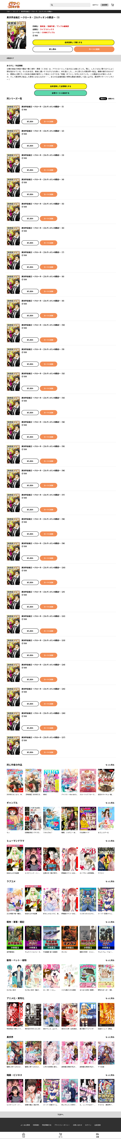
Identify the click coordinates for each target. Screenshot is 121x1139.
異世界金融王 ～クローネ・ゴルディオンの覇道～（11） (43, 349)
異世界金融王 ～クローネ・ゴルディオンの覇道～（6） (43, 228)
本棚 (97, 1137)
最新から (111, 99)
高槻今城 (51, 26)
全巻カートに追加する (60, 93)
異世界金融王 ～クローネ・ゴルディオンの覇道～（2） (43, 131)
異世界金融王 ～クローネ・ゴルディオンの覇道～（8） (43, 276)
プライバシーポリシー (62, 1125)
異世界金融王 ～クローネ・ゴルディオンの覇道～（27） (44, 737)
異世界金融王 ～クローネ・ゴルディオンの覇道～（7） (43, 252)
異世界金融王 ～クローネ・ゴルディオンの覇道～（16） (44, 470)
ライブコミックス (47, 29)
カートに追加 (94, 49)
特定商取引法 (46, 1125)
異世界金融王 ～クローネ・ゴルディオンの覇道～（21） (44, 592)
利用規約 (36, 1125)
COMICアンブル (48, 32)
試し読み (52, 49)
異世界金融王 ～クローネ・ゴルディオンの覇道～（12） (44, 373)
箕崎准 (42, 26)
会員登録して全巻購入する (60, 86)
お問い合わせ (77, 1125)
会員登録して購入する (73, 42)
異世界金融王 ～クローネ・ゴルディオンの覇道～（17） (44, 495)
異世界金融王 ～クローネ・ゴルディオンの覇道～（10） (44, 325)
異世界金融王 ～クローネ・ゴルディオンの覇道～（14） (44, 422)
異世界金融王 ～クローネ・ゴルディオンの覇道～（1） (43, 107)
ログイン (95, 5)
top (8, 11)
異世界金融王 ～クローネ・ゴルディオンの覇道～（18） (44, 519)
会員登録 (104, 5)
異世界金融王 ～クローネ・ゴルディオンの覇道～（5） (43, 204)
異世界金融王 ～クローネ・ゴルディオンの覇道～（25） (44, 689)
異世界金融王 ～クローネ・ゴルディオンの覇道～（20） (44, 567)
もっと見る (110, 765)
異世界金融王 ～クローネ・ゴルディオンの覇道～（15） (44, 446)
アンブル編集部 (63, 26)
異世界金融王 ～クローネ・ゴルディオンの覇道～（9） (43, 301)
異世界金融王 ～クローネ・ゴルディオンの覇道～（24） (44, 665)
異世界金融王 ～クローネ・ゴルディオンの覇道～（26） (44, 713)
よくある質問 (25, 1125)
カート (61, 1137)
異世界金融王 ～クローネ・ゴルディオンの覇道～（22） (44, 616)
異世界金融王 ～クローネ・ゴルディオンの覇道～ (37, 11)
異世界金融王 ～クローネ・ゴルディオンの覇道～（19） (44, 543)
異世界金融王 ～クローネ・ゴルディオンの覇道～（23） (44, 640)
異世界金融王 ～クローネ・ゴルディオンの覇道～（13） (44, 398)
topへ (60, 1114)
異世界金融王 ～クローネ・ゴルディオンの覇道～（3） (43, 155)
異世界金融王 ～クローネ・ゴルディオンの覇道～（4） (43, 179)
